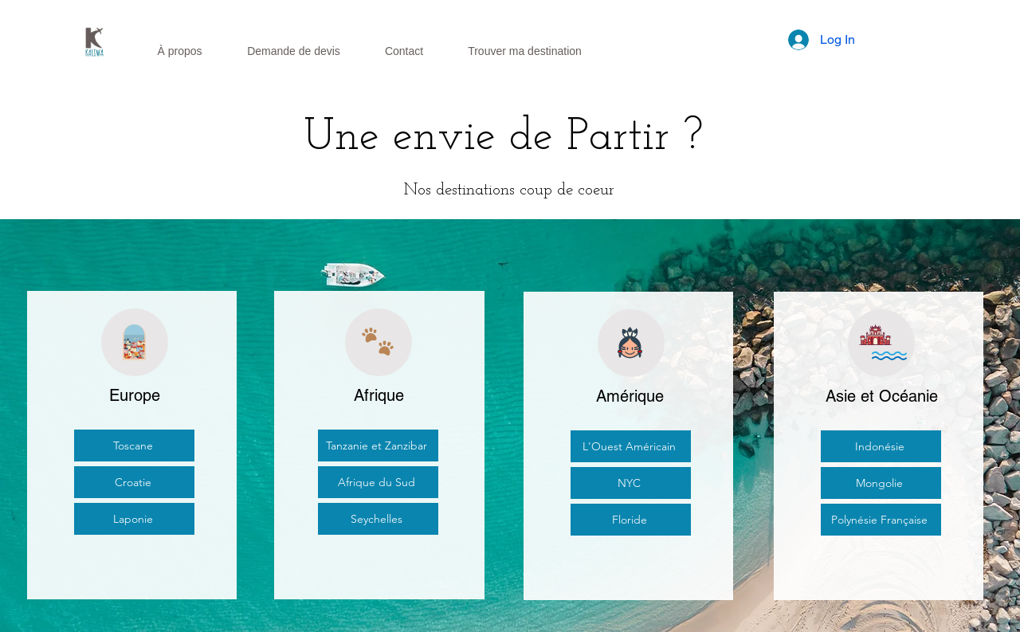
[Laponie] (134, 519)
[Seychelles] (378, 519)
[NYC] (631, 483)
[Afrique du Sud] (378, 482)
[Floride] (631, 520)
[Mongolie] (881, 483)
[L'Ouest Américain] (631, 446)
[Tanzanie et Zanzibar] (378, 445)
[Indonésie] (881, 446)
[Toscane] (134, 445)
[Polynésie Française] (881, 520)
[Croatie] (134, 482)
